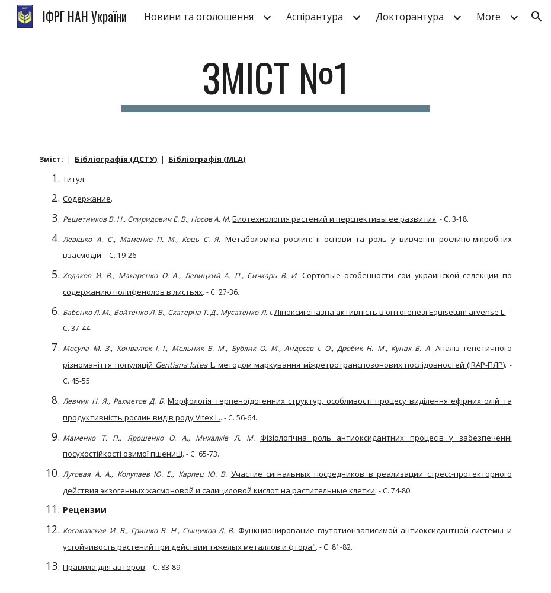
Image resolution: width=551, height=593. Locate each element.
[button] (537, 16)
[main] (275, 83)
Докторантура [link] (410, 16)
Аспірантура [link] (314, 16)
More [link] (488, 16)
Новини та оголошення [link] (199, 16)
